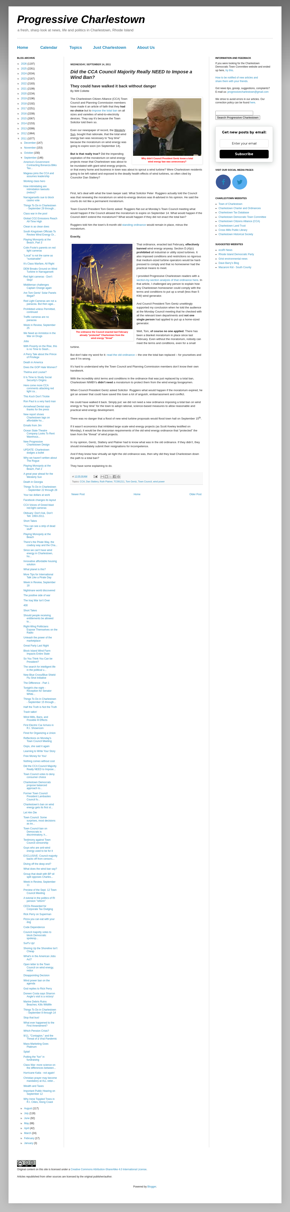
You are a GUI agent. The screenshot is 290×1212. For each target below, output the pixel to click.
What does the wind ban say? (40, 868)
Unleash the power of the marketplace (37, 639)
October (29, 152)
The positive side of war (36, 595)
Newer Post (78, 494)
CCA (82, 481)
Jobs (26, 341)
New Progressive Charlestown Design (36, 443)
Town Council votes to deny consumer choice (39, 776)
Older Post (195, 494)
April (27, 1128)
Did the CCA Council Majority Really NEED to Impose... (40, 768)
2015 (24, 118)
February (29, 1138)
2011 (24, 138)
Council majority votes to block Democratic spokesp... (37, 935)
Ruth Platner (106, 481)
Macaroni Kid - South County (235, 267)
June (27, 1118)
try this (229, 70)
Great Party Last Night (36, 645)
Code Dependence (34, 927)
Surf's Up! (29, 943)
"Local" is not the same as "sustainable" (38, 257)
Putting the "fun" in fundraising (34, 1058)
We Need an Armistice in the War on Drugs (39, 335)
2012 (24, 133)
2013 (24, 128)
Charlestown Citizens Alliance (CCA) (239, 221)
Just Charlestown (109, 47)
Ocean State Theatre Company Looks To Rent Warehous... (39, 433)
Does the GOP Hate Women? (40, 367)
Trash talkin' (30, 711)
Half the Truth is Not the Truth (40, 707)
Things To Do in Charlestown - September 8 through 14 (39, 1011)
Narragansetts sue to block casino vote (38, 199)
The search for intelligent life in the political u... (39, 668)
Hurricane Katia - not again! (39, 1072)
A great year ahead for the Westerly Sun (38, 475)
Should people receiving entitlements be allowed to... (38, 618)
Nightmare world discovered (39, 590)
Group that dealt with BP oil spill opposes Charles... (38, 875)
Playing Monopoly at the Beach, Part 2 (37, 467)
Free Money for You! (34, 756)
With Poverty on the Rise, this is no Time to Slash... (40, 348)
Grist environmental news (233, 258)
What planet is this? (34, 569)
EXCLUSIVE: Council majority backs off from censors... (40, 857)
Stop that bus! (31, 1017)
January (29, 1143)
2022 (24, 83)
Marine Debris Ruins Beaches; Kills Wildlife (37, 1003)
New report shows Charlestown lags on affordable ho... (36, 417)
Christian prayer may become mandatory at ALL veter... (40, 1079)
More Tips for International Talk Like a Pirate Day (38, 576)
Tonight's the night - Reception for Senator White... (37, 691)
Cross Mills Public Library (233, 230)
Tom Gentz (131, 481)
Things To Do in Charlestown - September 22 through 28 (40, 488)
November (30, 147)
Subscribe (244, 154)
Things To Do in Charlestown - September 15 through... (39, 700)
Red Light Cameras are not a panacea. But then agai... (39, 302)
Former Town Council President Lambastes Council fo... (37, 796)
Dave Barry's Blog (229, 263)
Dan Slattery (92, 481)
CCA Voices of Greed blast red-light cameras (38, 506)
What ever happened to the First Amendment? (38, 1024)
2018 (24, 103)
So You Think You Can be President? (37, 660)
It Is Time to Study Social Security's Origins (37, 379)
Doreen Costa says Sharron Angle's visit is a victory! (39, 995)
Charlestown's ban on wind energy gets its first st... (38, 806)
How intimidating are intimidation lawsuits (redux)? (36, 189)
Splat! (26, 1051)
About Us (146, 47)
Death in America (33, 362)
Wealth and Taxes (33, 1086)
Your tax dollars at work (36, 494)
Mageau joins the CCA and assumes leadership (38, 175)
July (26, 1113)
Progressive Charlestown (81, 19)
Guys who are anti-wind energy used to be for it (38, 849)
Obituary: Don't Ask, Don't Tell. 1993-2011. (38, 515)
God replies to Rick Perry (37, 988)
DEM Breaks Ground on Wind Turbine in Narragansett (40, 270)
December (30, 142)
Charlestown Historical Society (236, 234)
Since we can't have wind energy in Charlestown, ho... (38, 553)
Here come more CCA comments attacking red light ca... (38, 388)
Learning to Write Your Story (39, 751)
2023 (24, 78)
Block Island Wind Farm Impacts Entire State (37, 652)
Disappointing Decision (36, 975)
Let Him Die (30, 812)
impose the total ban (104, 110)
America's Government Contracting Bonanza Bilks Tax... (40, 165)
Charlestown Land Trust (232, 225)
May (27, 1123)
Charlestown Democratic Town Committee (242, 216)
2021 (24, 88)
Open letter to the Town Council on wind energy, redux (38, 967)
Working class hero (34, 181)
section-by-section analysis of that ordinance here (167, 280)
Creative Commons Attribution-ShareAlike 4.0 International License (108, 1169)
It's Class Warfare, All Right (38, 263)
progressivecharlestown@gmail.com (248, 91)
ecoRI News (225, 250)
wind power (159, 481)
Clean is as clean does (36, 226)
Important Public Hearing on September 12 (39, 1092)
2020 (24, 93)
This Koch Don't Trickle (36, 396)
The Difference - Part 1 (36, 682)
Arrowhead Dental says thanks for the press (36, 408)
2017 (24, 108)
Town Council (145, 481)
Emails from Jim (32, 425)
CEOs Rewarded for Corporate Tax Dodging (38, 908)
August (28, 1108)
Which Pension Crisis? (36, 1030)
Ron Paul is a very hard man (39, 401)
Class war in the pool (35, 213)
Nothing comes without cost (39, 761)
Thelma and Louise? (35, 372)
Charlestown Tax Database (234, 212)
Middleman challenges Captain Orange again (37, 286)
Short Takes (30, 520)
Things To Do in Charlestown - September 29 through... (39, 207)
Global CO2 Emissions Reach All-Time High (40, 220)
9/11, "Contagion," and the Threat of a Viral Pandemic (40, 1037)
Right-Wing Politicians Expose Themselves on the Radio (40, 629)
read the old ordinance (121, 354)
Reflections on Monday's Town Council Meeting (37, 740)
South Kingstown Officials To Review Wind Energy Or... (39, 233)
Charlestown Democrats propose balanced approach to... (37, 785)
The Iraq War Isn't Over (36, 600)
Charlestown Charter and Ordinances (240, 208)
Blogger (151, 1186)
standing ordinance (134, 224)
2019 (24, 98)
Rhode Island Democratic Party (236, 254)
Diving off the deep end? (37, 863)
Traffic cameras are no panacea (36, 318)
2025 (24, 68)
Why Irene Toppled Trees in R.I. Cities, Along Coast (39, 1101)
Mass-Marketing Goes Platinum (35, 1045)
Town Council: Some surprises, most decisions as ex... (39, 820)
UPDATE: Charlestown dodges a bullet (36, 451)
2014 (24, 123)
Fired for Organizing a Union (39, 733)
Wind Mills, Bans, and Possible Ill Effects (35, 719)
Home (22, 47)
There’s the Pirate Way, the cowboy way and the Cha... (40, 544)
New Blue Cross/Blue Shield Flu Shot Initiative (39, 676)
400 (25, 605)
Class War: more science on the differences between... (39, 1066)
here (252, 102)
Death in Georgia (33, 481)
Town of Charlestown (230, 203)
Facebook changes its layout (39, 500)
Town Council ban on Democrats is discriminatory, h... (35, 831)
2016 (24, 113)
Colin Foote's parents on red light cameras (39, 249)
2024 (24, 73)
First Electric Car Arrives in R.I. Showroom (38, 727)
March (28, 1133)
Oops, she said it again (36, 746)
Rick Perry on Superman (37, 914)
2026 (24, 63)
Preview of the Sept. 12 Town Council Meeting (40, 891)
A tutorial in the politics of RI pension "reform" (39, 899)
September (30, 157)
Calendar (48, 47)
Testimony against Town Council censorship (37, 841)
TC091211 (119, 481)
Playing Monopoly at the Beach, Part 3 (37, 241)
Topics (76, 47)
